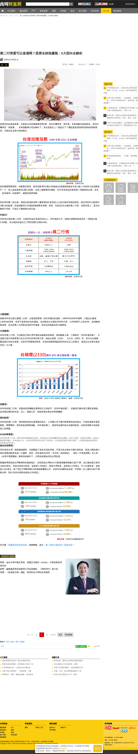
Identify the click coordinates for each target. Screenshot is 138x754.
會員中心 (52, 727)
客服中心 (63, 727)
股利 (17, 642)
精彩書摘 (3, 737)
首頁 (5, 10)
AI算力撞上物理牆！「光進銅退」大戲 (16, 671)
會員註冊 (128, 4)
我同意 (97, 748)
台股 (7, 642)
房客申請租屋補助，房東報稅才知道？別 (17, 664)
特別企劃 (14, 735)
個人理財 (3, 735)
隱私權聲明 (63, 748)
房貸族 (121, 191)
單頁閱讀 (68, 635)
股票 (12, 730)
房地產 (2, 732)
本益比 (12, 642)
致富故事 (3, 730)
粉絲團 (111, 4)
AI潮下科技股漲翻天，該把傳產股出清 (68, 667)
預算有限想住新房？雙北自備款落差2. (16, 661)
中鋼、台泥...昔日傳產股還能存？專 (67, 671)
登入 (134, 4)
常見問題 (52, 730)
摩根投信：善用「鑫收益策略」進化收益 (17, 674)
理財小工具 (39, 727)
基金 (12, 732)
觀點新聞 (3, 727)
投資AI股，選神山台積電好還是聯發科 (68, 661)
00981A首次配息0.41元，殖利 (65, 674)
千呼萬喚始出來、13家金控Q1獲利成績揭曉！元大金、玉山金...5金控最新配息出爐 (120, 90)
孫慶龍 (22, 642)
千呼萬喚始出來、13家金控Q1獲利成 (16, 667)
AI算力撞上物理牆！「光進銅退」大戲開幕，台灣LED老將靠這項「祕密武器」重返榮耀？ (121, 100)
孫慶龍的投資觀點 (10, 59)
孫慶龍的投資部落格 (17, 545)
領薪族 (108, 191)
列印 (98, 646)
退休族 (108, 203)
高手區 (121, 203)
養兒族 (133, 191)
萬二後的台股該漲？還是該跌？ (60, 545)
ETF (12, 727)
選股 (26, 727)
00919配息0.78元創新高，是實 (66, 664)
